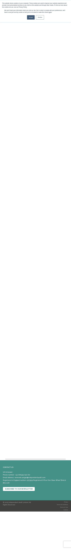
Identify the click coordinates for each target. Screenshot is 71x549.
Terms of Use (64, 507)
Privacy (66, 502)
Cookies (66, 510)
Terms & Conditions (62, 504)
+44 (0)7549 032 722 (22, 475)
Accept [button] (31, 17)
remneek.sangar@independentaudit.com (30, 477)
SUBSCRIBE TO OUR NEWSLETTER (19, 489)
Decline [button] (40, 17)
